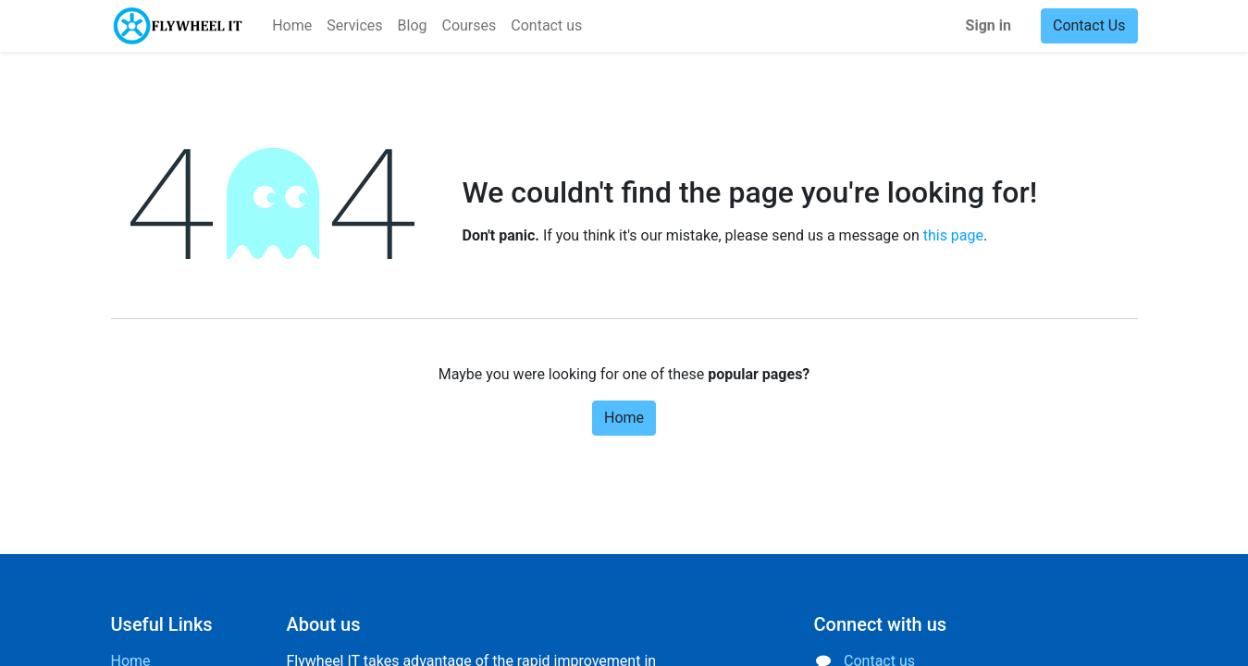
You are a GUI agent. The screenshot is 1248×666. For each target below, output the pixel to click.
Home (624, 417)
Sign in (988, 25)
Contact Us (1089, 25)
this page (953, 235)
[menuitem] (292, 25)
